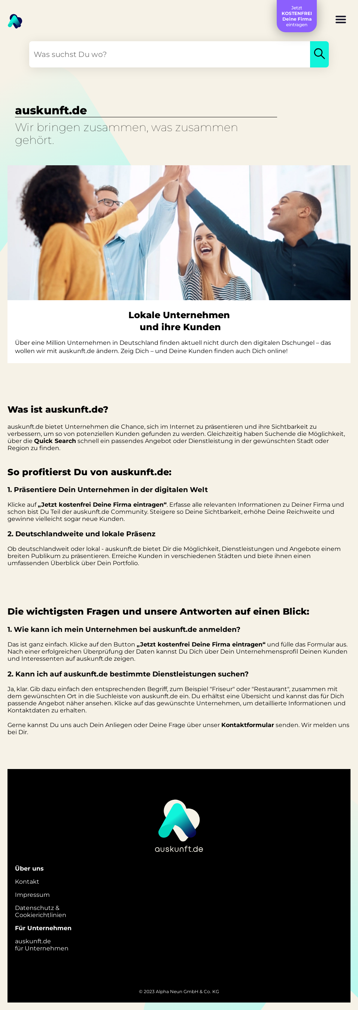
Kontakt (27, 881)
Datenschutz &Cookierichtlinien (40, 911)
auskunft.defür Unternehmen (42, 945)
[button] (341, 20)
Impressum (32, 894)
